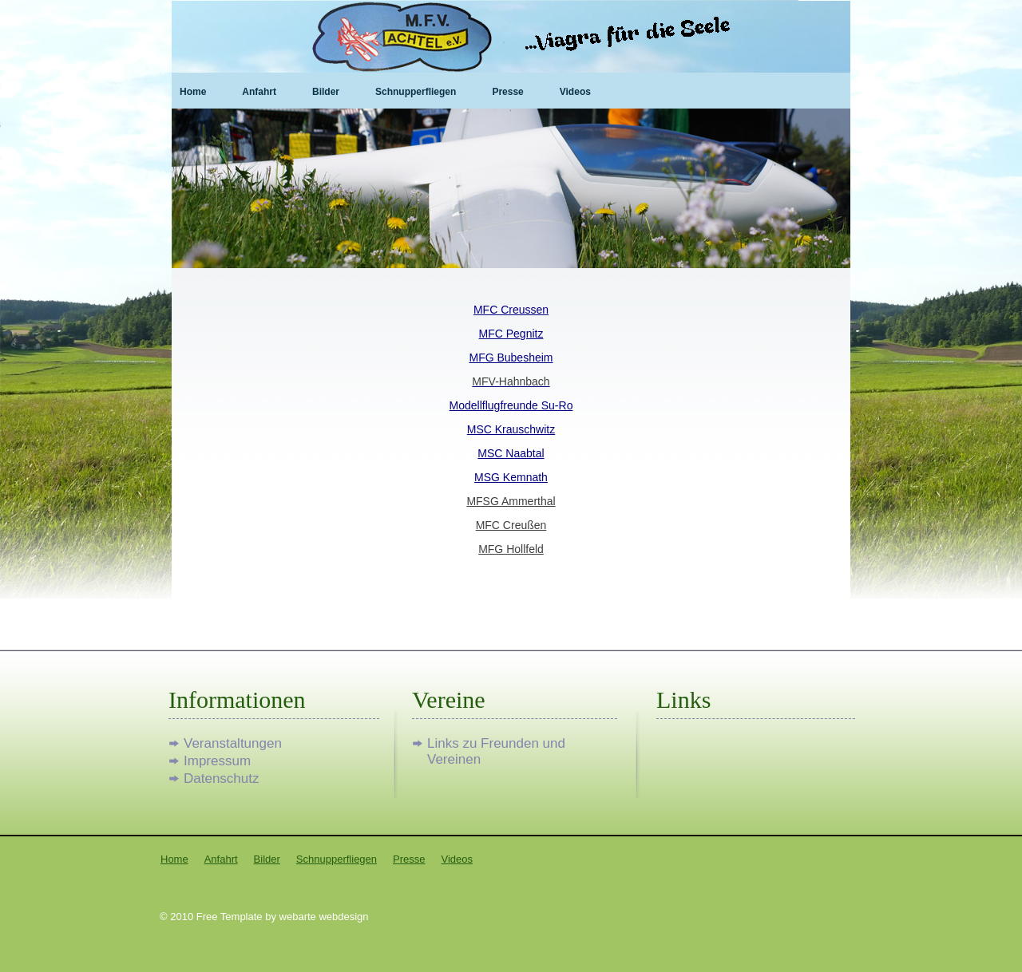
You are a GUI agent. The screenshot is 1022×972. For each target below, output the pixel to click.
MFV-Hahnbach (510, 381)
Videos (575, 91)
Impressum (217, 761)
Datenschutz (221, 778)
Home (193, 91)
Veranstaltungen (233, 743)
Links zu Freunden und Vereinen (496, 744)
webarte (297, 917)
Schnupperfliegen (415, 91)
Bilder (325, 91)
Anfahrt (259, 91)
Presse (507, 91)
